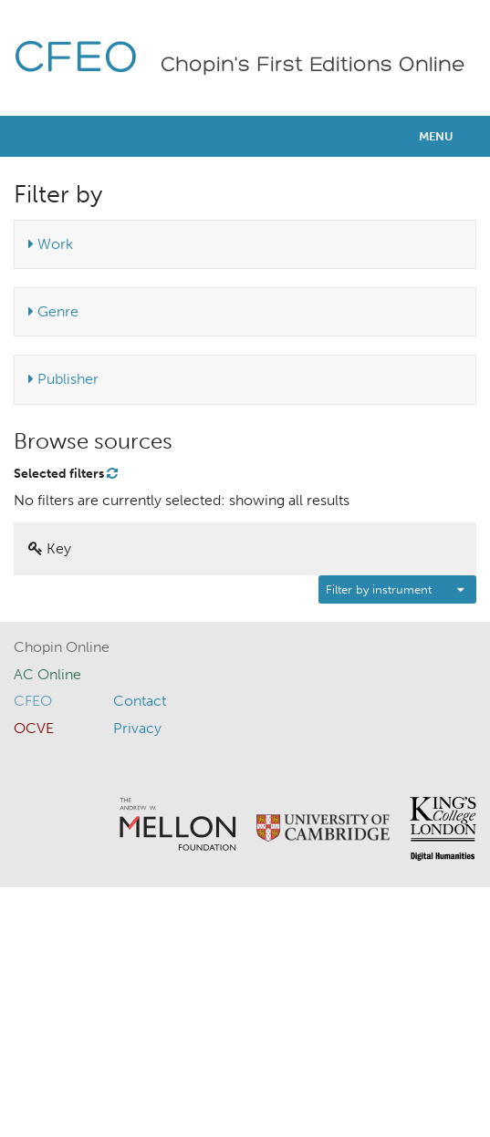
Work (50, 244)
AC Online (47, 674)
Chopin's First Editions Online (313, 66)
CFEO (76, 59)
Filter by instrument (379, 589)
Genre (53, 311)
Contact (139, 700)
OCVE (34, 728)
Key (49, 548)
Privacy (137, 728)
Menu (436, 136)
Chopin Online (61, 647)
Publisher (63, 379)
